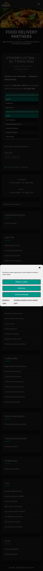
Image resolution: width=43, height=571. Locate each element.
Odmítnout (21, 288)
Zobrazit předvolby (21, 294)
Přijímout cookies (21, 282)
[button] (39, 267)
